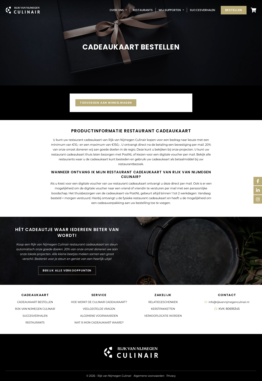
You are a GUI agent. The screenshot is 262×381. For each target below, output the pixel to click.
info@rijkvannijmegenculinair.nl (227, 302)
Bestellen (233, 10)
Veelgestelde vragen (99, 308)
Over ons (116, 10)
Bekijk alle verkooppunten (67, 272)
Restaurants (143, 10)
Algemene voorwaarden (99, 315)
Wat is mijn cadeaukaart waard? (99, 322)
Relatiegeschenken (163, 302)
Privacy (171, 375)
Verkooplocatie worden (163, 315)
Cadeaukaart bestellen (35, 302)
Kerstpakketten (163, 308)
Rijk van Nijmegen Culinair (35, 308)
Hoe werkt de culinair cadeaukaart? (99, 302)
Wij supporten (170, 10)
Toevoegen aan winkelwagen (106, 103)
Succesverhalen (202, 10)
